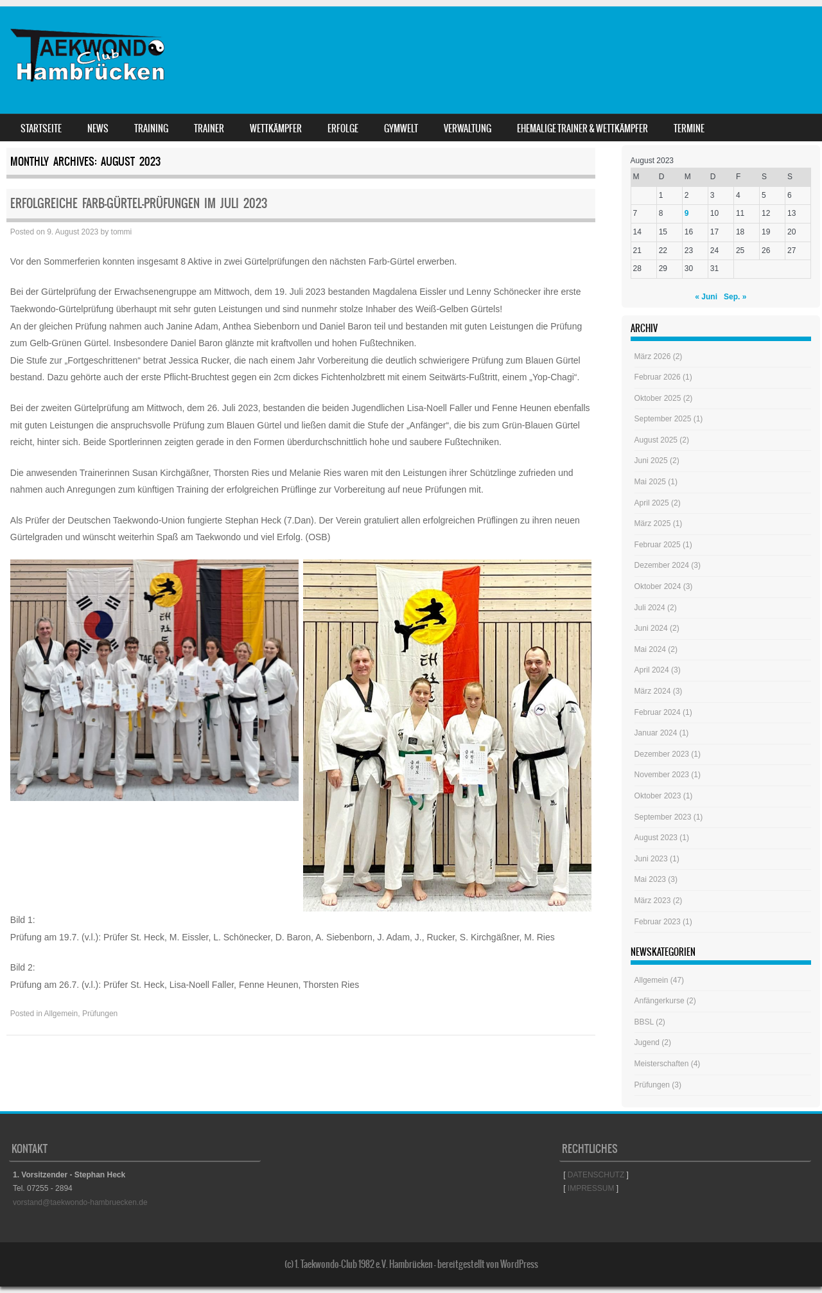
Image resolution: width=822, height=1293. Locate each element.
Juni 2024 (651, 628)
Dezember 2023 (661, 754)
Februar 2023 (657, 921)
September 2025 (663, 418)
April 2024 (651, 669)
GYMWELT (401, 128)
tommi (121, 231)
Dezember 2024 (661, 565)
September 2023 (663, 817)
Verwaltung (467, 128)
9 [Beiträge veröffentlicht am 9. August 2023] (687, 213)
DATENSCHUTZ (596, 1174)
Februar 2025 (657, 544)
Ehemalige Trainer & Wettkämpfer (582, 128)
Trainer (209, 128)
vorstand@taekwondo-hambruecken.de (80, 1202)
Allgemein (61, 1013)
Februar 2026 (657, 377)
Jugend (647, 1042)
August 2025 (656, 439)
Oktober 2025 (657, 398)
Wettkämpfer (276, 128)
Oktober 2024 (657, 586)
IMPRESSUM (591, 1188)
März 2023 (652, 900)
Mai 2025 (650, 481)
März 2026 (652, 356)
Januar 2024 (656, 732)
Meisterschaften (661, 1063)
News (98, 128)
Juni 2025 (651, 460)
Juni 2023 (651, 858)
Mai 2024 (650, 649)
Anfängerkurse (659, 1000)
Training (151, 128)
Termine (689, 128)
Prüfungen (100, 1013)
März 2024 (652, 691)
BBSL (644, 1021)
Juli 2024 (649, 607)
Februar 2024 (657, 712)
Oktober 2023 (657, 795)
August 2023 (656, 837)
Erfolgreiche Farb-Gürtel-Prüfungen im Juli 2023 (138, 203)
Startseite (41, 128)
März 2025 (652, 523)
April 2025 (651, 502)
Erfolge (343, 128)
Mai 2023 (650, 879)
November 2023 (661, 774)
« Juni (706, 296)
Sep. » (735, 296)
